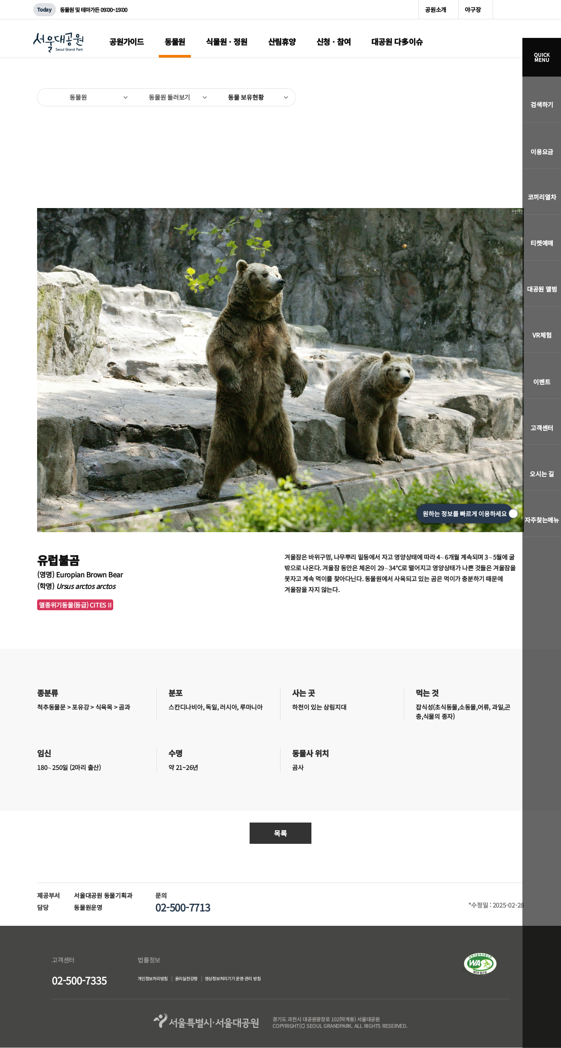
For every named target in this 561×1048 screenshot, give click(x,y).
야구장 (473, 9)
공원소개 (435, 9)
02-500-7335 (79, 980)
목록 (280, 833)
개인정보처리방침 (159, 980)
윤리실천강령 (205, 980)
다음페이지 (514, 135)
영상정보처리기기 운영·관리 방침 (269, 980)
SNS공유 (495, 97)
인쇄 (512, 92)
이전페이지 (46, 135)
